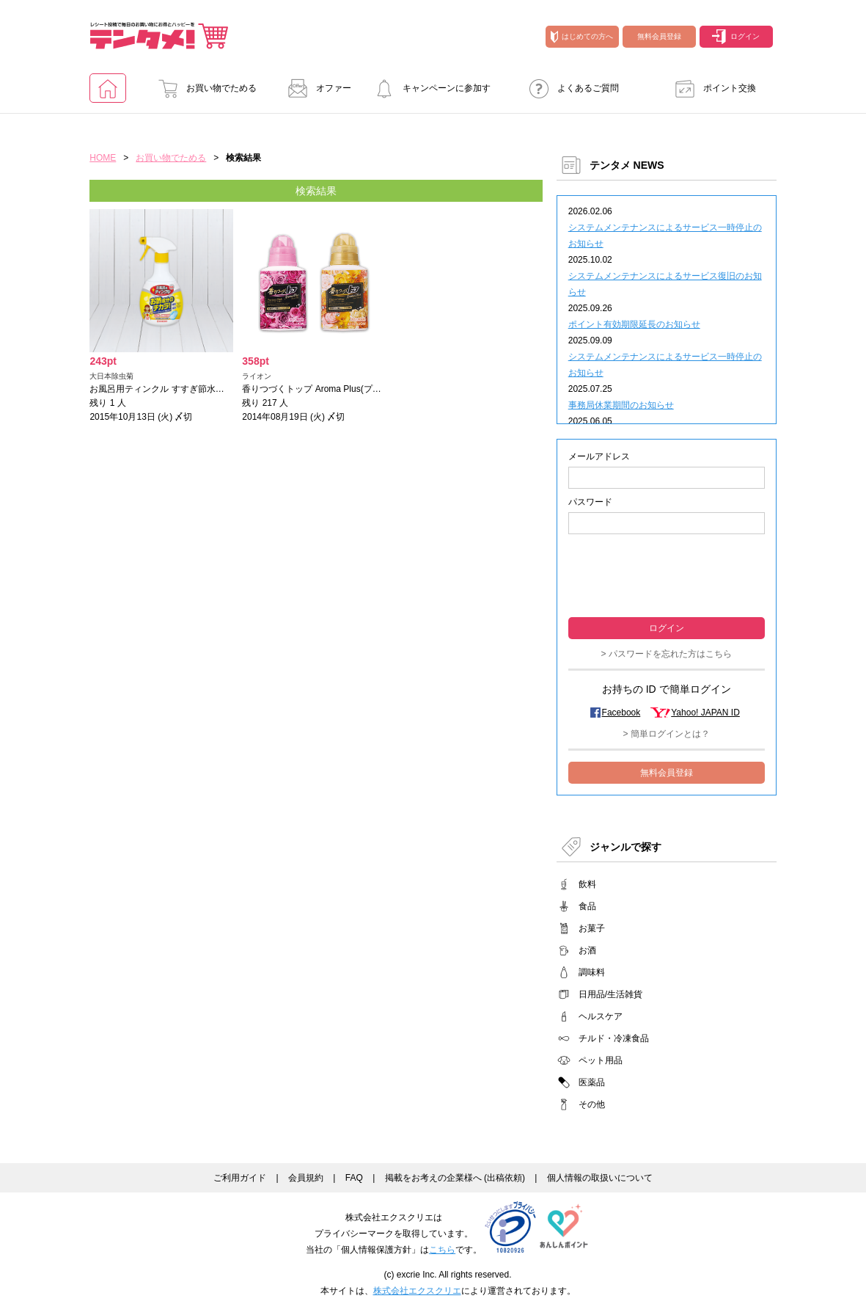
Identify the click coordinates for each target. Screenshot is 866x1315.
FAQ (354, 1178)
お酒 (587, 950)
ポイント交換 (711, 88)
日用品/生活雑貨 (610, 994)
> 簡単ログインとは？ (666, 734)
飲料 (587, 884)
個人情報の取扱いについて (600, 1178)
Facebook (621, 712)
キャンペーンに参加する (428, 93)
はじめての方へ (582, 36)
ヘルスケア (601, 1016)
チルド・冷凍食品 (614, 1038)
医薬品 (592, 1082)
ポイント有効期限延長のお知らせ (634, 324)
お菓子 (592, 928)
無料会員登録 (659, 36)
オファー (315, 88)
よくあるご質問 (570, 88)
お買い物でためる (203, 88)
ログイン (736, 36)
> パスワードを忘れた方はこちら (666, 654)
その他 (592, 1104)
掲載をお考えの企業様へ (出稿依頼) (455, 1178)
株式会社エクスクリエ (417, 1291)
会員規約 (305, 1178)
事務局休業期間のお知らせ (621, 405)
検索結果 (316, 191)
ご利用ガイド (239, 1178)
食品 (587, 906)
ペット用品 (601, 1060)
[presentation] (666, 574)
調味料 (592, 972)
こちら (442, 1250)
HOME (102, 158)
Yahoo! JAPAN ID (705, 712)
